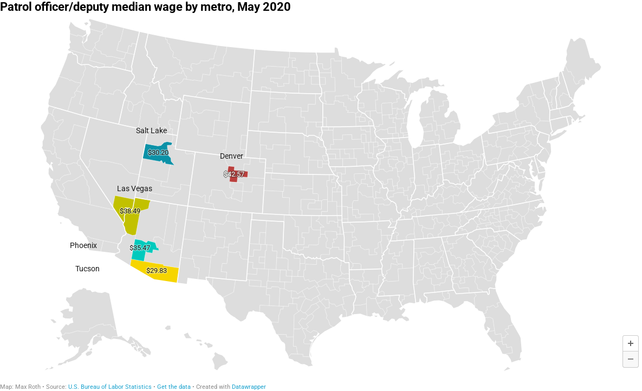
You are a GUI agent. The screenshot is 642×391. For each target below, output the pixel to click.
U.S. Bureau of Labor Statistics (110, 386)
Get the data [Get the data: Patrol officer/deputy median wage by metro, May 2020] (174, 386)
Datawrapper (249, 386)
